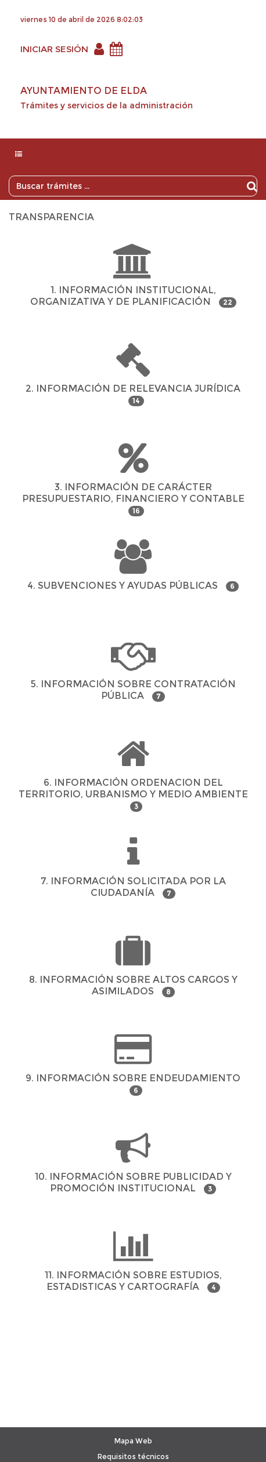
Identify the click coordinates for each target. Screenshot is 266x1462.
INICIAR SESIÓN (54, 48)
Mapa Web (133, 1441)
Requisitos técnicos (133, 1456)
